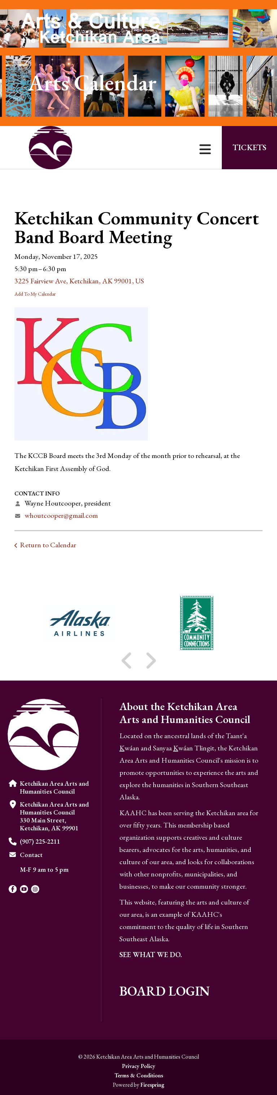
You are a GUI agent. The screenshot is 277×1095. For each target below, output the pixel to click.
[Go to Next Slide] (150, 661)
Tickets (249, 147)
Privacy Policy (138, 1066)
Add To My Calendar (35, 294)
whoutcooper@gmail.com (61, 515)
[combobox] (210, 27)
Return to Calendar (48, 544)
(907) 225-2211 (40, 841)
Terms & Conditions (138, 1075)
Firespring (152, 1085)
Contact (31, 855)
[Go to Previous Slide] (127, 661)
